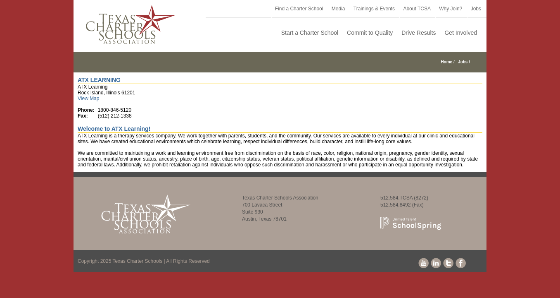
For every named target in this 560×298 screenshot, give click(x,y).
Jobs (476, 9)
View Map (88, 98)
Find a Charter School (299, 9)
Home (446, 62)
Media (338, 9)
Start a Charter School (310, 32)
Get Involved (460, 32)
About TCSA (416, 9)
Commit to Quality (370, 32)
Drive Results (418, 32)
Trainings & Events (374, 9)
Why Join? (450, 9)
